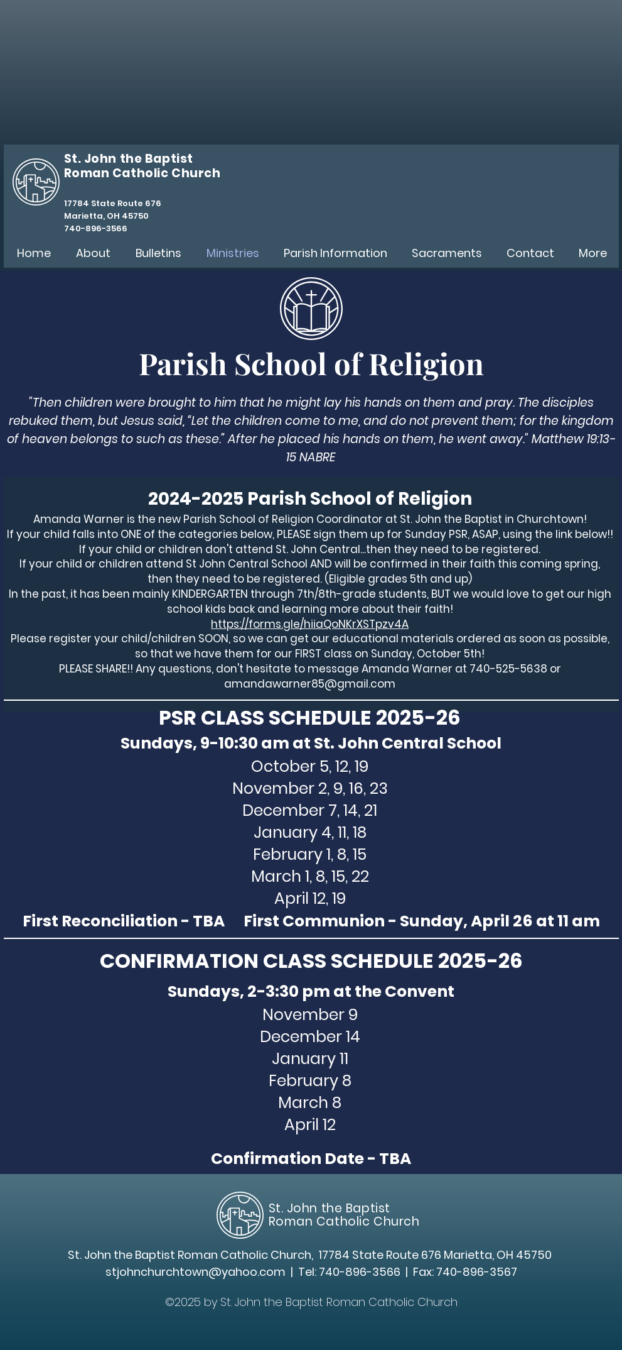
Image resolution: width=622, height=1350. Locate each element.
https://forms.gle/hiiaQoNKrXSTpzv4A (310, 624)
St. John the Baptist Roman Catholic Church (344, 1214)
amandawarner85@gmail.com (309, 683)
